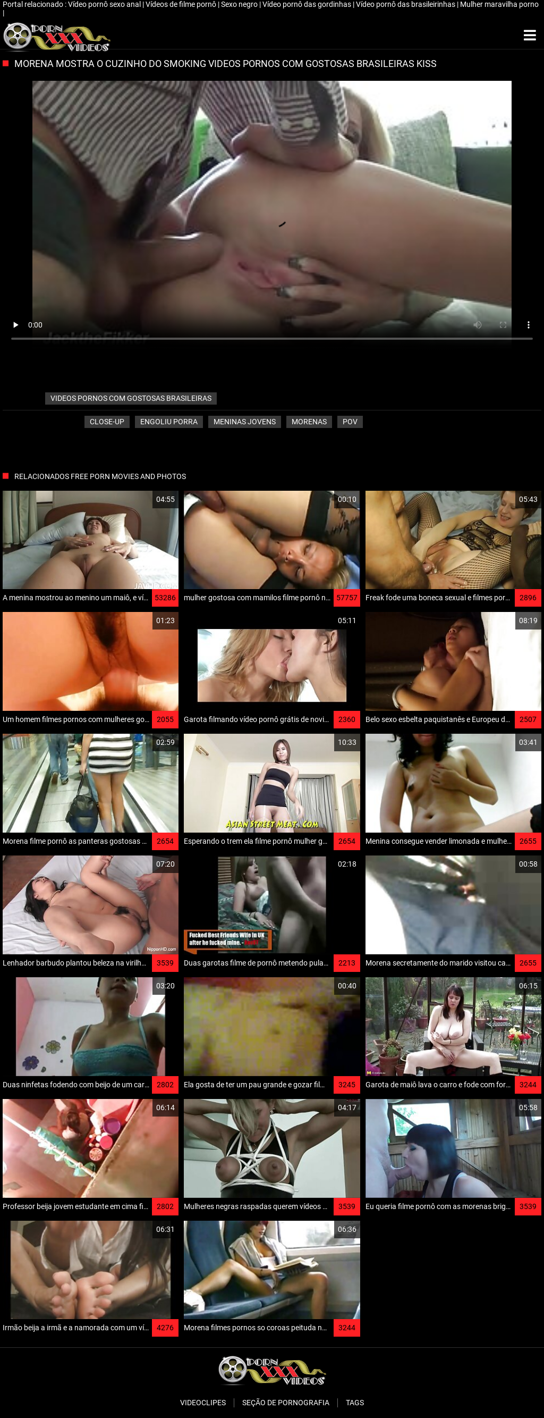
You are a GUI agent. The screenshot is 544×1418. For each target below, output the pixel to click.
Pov (350, 421)
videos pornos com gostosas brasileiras (130, 398)
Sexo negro (240, 4)
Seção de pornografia (285, 1402)
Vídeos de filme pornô (182, 4)
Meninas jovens (245, 421)
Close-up (107, 421)
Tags (355, 1402)
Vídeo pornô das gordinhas (307, 4)
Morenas (309, 421)
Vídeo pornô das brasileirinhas (406, 4)
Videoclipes (203, 1402)
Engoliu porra (169, 421)
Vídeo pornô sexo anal (105, 4)
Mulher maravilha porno (499, 4)
